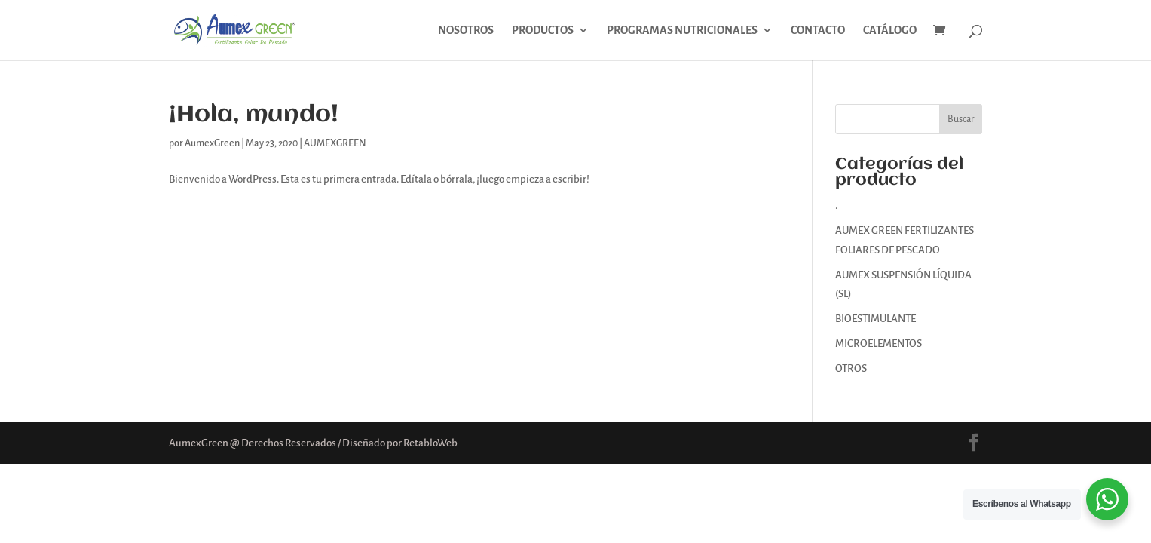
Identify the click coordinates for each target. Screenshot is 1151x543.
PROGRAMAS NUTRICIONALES (682, 30)
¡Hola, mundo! (253, 115)
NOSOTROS (466, 30)
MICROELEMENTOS (878, 343)
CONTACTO (818, 30)
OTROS (851, 368)
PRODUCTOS (543, 30)
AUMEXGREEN (335, 143)
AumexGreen (212, 143)
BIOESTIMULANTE (875, 318)
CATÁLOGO (890, 30)
